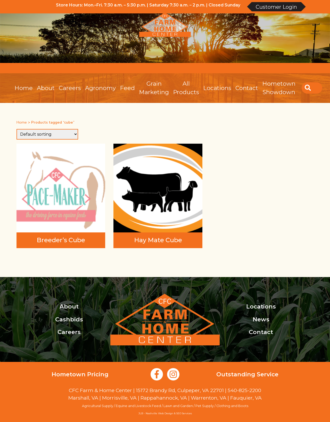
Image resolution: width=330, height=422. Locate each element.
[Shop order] (47, 134)
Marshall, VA (83, 398)
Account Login (252, 68)
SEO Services (184, 413)
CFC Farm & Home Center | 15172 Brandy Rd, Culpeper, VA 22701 (146, 390)
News (261, 319)
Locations (217, 88)
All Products (186, 88)
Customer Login (276, 7)
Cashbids (69, 319)
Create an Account (293, 68)
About (46, 88)
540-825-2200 (244, 390)
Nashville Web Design (159, 413)
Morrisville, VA (119, 398)
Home (23, 88)
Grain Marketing (154, 88)
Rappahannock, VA (164, 398)
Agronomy (100, 88)
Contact (246, 88)
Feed (127, 88)
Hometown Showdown (278, 88)
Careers (70, 88)
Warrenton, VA (208, 398)
